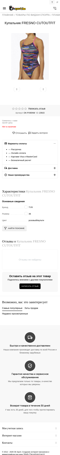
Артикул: (19, 113)
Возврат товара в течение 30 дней (30, 405)
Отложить (19, 133)
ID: (37, 113)
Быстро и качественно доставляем (30, 345)
